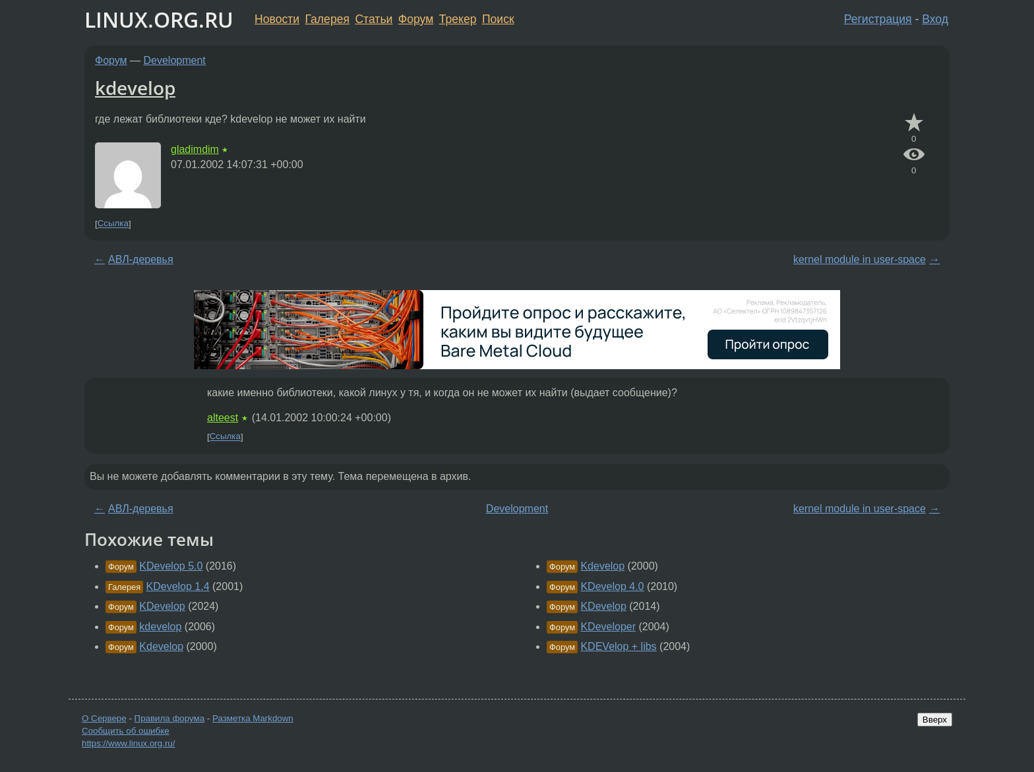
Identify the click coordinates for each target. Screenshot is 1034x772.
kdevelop (135, 87)
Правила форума (170, 718)
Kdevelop (161, 646)
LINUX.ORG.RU (158, 19)
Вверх (935, 720)
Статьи (373, 19)
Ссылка (113, 224)
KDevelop (162, 606)
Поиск (498, 19)
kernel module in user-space (859, 259)
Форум (415, 19)
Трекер (458, 19)
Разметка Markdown (252, 718)
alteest (222, 417)
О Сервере (104, 718)
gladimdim (195, 149)
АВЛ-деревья (140, 259)
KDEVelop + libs (618, 646)
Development (175, 60)
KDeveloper (608, 626)
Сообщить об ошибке (125, 731)
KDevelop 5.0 (170, 566)
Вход (935, 19)
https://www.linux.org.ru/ (128, 743)
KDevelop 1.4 (178, 586)
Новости (277, 19)
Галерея (327, 19)
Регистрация (878, 19)
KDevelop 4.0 (612, 586)
